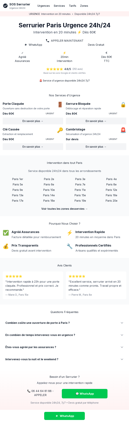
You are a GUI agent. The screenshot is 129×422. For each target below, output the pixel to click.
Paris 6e (49, 184)
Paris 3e (80, 179)
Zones (84, 5)
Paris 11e (80, 190)
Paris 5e (18, 184)
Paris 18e (49, 200)
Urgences (43, 5)
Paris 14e (49, 195)
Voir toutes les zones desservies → (64, 208)
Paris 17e (17, 200)
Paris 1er (17, 179)
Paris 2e (49, 179)
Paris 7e (80, 184)
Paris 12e (111, 190)
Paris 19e (80, 200)
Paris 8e (111, 184)
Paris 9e (17, 190)
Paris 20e (111, 200)
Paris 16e (111, 195)
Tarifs (72, 5)
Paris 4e (111, 179)
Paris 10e (49, 190)
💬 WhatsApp (85, 393)
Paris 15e (80, 195)
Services (59, 5)
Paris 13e (17, 195)
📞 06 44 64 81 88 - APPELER (40, 393)
